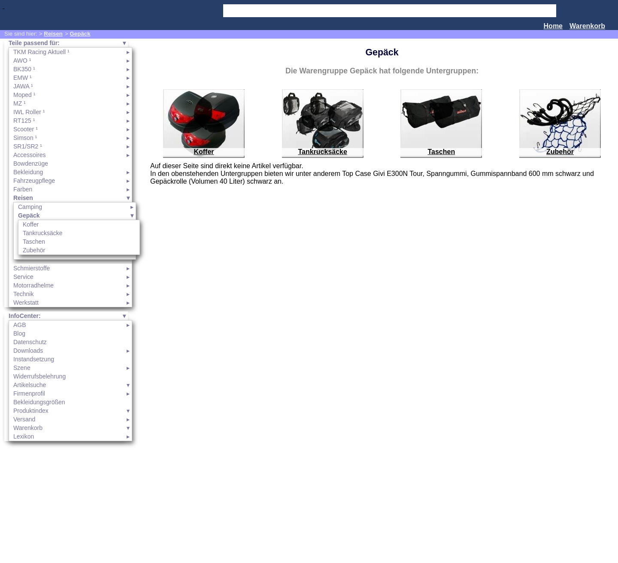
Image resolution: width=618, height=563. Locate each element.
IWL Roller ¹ (29, 112)
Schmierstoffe (31, 268)
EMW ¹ (22, 77)
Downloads (28, 350)
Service (23, 276)
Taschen (34, 241)
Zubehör (34, 250)
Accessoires (29, 154)
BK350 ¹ (24, 69)
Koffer (31, 224)
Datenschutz (30, 342)
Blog (19, 333)
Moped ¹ (24, 94)
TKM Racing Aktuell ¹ (41, 51)
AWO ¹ (22, 60)
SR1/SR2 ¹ (27, 146)
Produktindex (30, 410)
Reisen (53, 33)
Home (553, 26)
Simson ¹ (25, 137)
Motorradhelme (33, 285)
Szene (21, 367)
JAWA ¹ (23, 86)
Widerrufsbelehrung (39, 376)
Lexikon (23, 436)
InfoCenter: (25, 315)
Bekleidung (28, 172)
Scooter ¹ (25, 129)
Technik (23, 294)
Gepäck (80, 33)
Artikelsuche (29, 384)
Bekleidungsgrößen (39, 402)
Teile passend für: (34, 42)
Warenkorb (587, 26)
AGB (19, 324)
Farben (22, 189)
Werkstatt (26, 302)
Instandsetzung (33, 359)
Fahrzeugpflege (34, 180)
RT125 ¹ (24, 120)
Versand (24, 419)
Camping (30, 206)
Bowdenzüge (30, 163)
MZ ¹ (19, 103)
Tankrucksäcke (43, 233)
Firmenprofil (29, 393)
